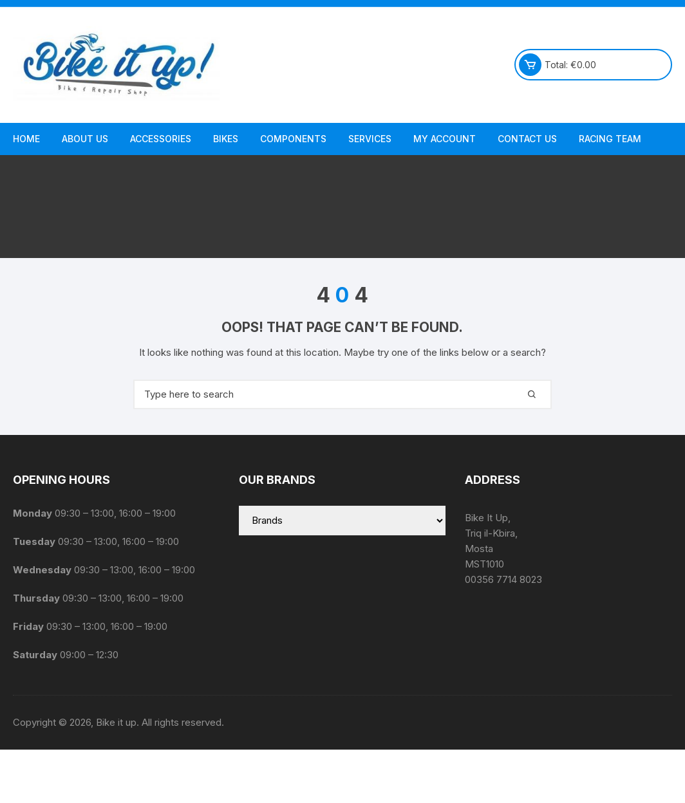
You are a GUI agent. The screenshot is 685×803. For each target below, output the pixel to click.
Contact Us (527, 138)
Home (26, 138)
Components (293, 138)
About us (85, 138)
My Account (444, 138)
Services (369, 138)
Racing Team (610, 138)
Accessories (160, 138)
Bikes (225, 138)
